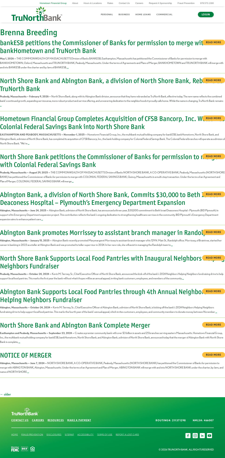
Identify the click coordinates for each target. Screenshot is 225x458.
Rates (110, 3)
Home (14, 434)
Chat (190, 16)
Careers (139, 3)
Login (206, 14)
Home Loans (143, 14)
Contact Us (124, 3)
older (5, 394)
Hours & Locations (93, 3)
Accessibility (85, 434)
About (75, 3)
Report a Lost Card (127, 434)
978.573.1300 (207, 3)
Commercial (164, 14)
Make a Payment (79, 420)
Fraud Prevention (186, 3)
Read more (213, 42)
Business (124, 14)
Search (180, 16)
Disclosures (54, 434)
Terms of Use (104, 434)
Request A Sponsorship (160, 3)
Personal (107, 14)
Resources (56, 420)
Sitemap (69, 434)
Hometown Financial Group (53, 3)
